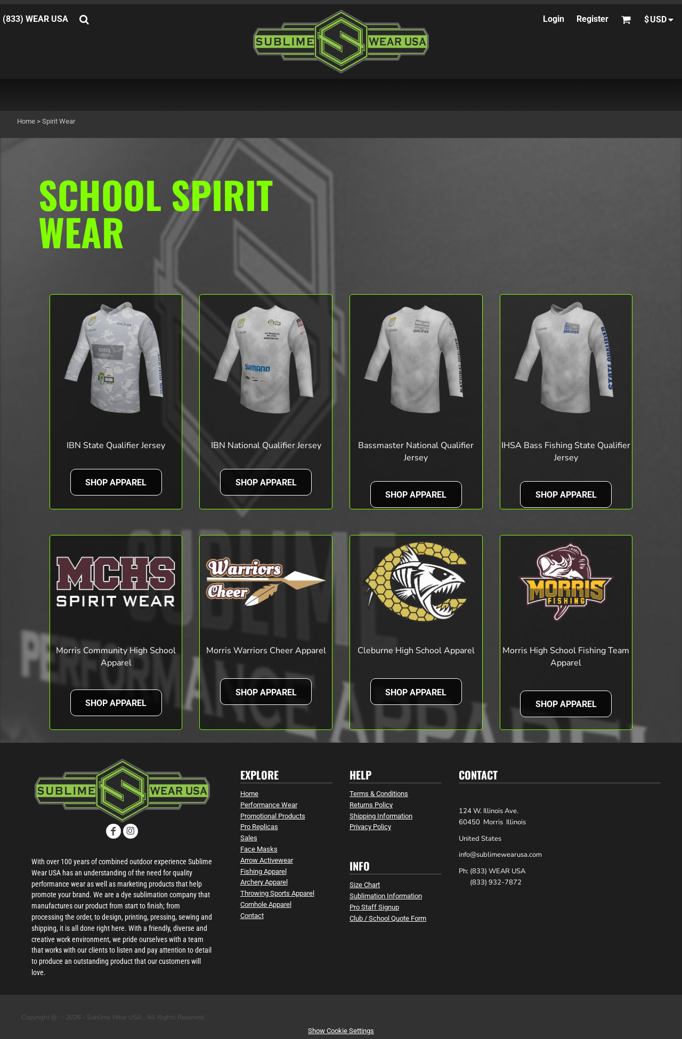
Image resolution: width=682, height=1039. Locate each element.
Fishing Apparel (263, 871)
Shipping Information (381, 816)
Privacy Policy (370, 827)
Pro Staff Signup (374, 907)
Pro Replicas (259, 827)
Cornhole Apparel (265, 904)
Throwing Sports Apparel (277, 893)
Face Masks (259, 849)
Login (553, 19)
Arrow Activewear (266, 860)
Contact (252, 916)
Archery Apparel (264, 882)
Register (592, 19)
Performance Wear (268, 805)
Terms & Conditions (379, 794)
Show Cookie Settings (341, 1031)
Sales (248, 838)
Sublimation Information (386, 896)
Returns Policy (371, 805)
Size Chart (365, 885)
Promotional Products (272, 816)
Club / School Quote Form (388, 918)
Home (26, 121)
